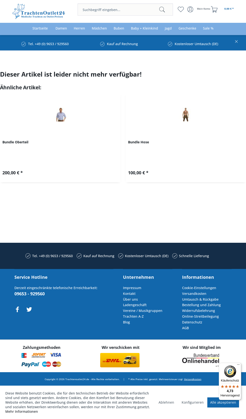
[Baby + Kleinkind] (144, 28)
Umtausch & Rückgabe (200, 299)
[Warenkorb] (223, 9)
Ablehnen (166, 402)
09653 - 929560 (29, 294)
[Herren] (79, 28)
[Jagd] (168, 28)
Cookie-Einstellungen (199, 287)
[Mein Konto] (199, 9)
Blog (126, 322)
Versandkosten (194, 293)
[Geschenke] (187, 28)
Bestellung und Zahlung (201, 305)
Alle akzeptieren (223, 402)
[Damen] (61, 28)
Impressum (132, 287)
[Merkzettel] (180, 9)
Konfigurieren (193, 402)
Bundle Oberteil (15, 142)
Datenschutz (192, 322)
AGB (185, 328)
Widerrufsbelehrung (198, 310)
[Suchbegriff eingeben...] (125, 10)
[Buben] (119, 28)
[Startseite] (40, 28)
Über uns (130, 299)
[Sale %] (208, 28)
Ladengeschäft (135, 305)
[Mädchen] (99, 28)
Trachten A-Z (133, 316)
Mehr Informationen (21, 411)
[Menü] (238, 366)
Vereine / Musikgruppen (142, 310)
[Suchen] (162, 10)
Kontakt (129, 293)
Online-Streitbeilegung (200, 316)
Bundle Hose (138, 142)
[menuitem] (125, 10)
